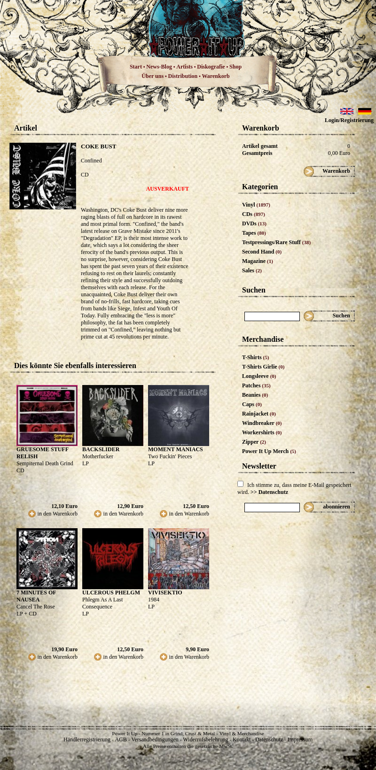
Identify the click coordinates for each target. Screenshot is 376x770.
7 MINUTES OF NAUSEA (36, 596)
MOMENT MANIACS (175, 449)
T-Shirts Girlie (263, 366)
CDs (253, 214)
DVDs (254, 223)
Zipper (254, 442)
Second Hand (262, 251)
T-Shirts (255, 357)
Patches (256, 385)
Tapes (254, 233)
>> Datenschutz (269, 492)
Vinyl (256, 204)
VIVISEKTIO (165, 592)
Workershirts (262, 432)
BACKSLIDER (100, 449)
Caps (252, 404)
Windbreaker (262, 423)
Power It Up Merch (269, 451)
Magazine (257, 261)
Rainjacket (259, 413)
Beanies (255, 395)
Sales (252, 270)
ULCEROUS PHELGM (111, 592)
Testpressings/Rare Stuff (276, 242)
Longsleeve (259, 376)
